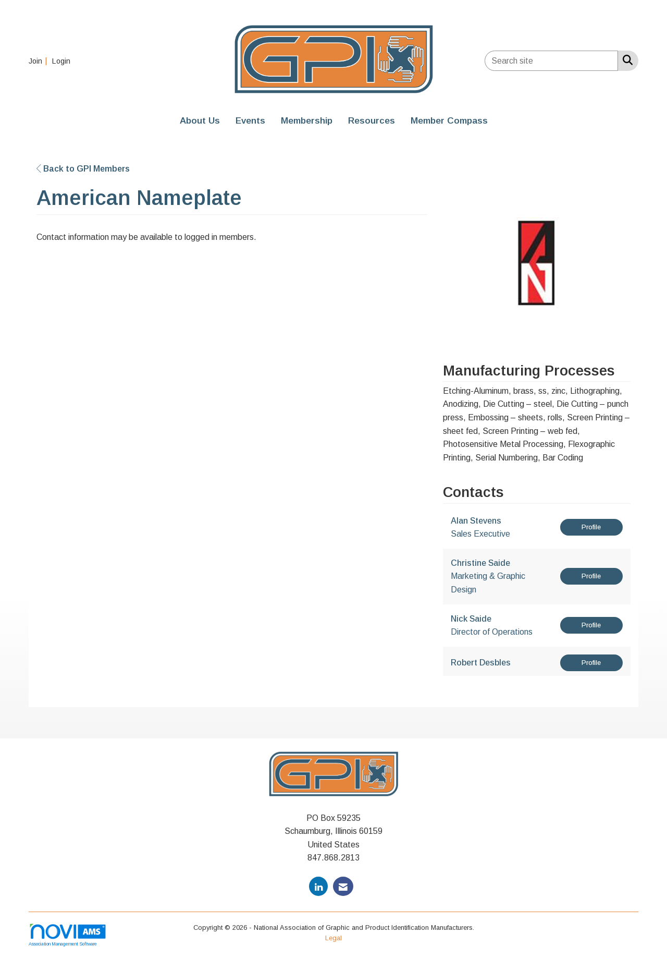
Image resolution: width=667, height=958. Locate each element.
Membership (306, 120)
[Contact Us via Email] (343, 886)
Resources (371, 120)
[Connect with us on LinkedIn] (318, 886)
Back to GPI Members (83, 168)
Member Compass (449, 120)
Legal (333, 938)
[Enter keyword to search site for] (551, 61)
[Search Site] (625, 60)
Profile (591, 527)
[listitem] (39, 60)
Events (250, 120)
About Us (200, 120)
